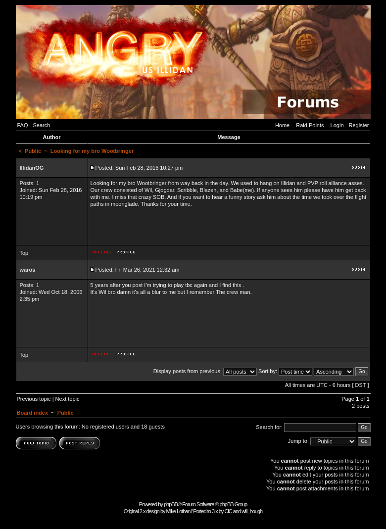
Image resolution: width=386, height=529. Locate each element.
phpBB (171, 504)
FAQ (22, 125)
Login (337, 125)
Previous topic (34, 399)
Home (282, 125)
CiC (228, 511)
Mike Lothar (177, 511)
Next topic (67, 399)
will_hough (251, 511)
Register (359, 125)
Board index (32, 413)
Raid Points (310, 125)
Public (33, 151)
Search (41, 125)
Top (24, 253)
